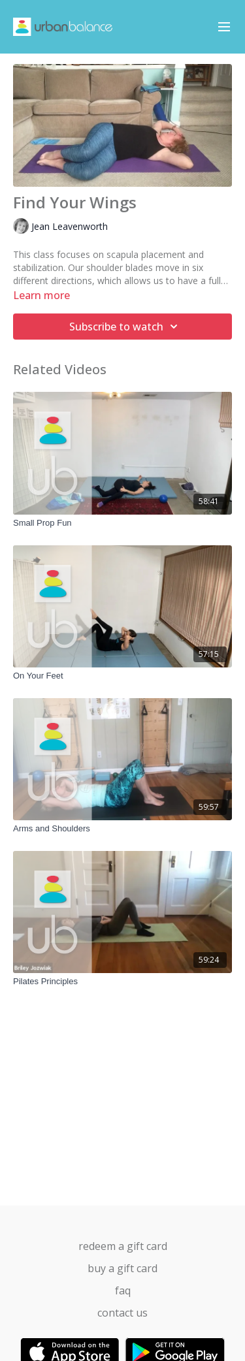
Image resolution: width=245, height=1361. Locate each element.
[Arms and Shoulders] (122, 828)
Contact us (122, 1312)
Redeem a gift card (122, 1246)
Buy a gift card (122, 1268)
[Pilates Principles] (122, 981)
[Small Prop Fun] (122, 523)
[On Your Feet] (122, 675)
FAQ (123, 1290)
